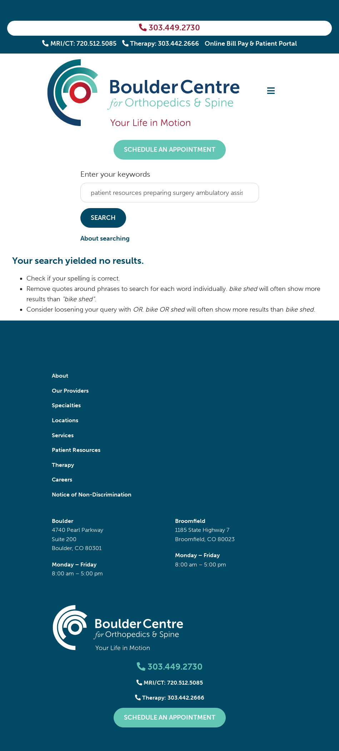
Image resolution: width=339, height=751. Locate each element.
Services (63, 435)
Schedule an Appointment (169, 149)
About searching (105, 238)
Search (103, 218)
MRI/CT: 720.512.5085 (79, 43)
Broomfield (190, 521)
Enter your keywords (115, 174)
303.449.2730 (169, 27)
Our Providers (70, 390)
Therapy (63, 465)
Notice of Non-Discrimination (91, 494)
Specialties (66, 405)
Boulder (62, 521)
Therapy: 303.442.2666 (160, 43)
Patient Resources (76, 450)
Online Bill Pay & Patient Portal (251, 43)
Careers (62, 479)
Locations (65, 420)
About (60, 375)
